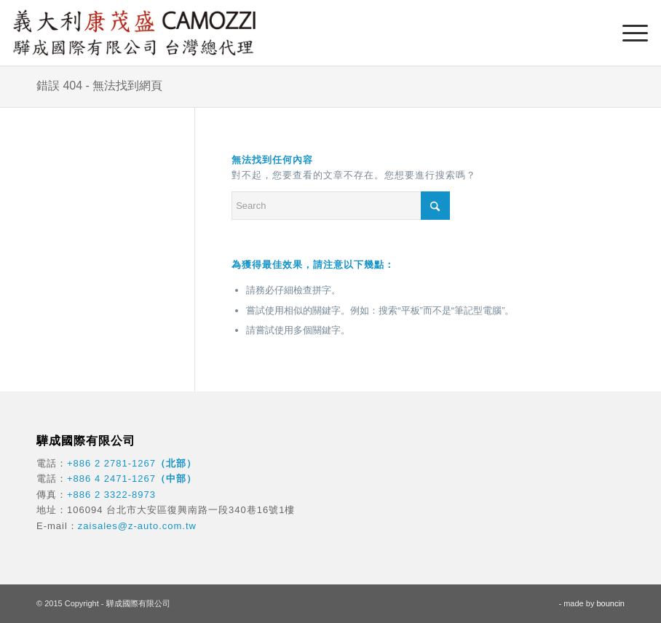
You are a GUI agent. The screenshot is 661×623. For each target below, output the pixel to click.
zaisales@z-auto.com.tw (137, 525)
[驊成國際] (134, 33)
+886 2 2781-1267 (111, 463)
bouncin (610, 603)
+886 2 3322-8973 (111, 494)
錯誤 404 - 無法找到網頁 (99, 85)
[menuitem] (628, 33)
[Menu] (628, 33)
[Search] (340, 205)
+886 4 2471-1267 (111, 478)
